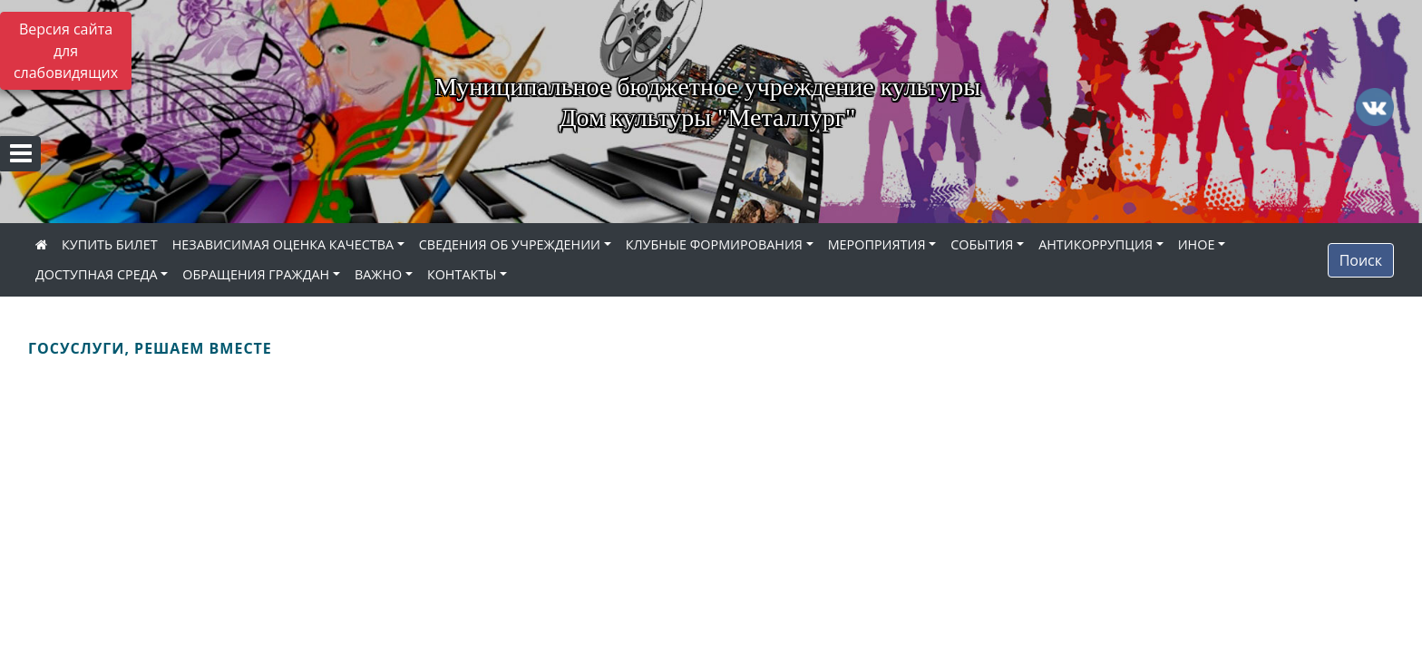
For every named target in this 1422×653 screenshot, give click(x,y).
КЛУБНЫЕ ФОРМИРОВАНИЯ (714, 244)
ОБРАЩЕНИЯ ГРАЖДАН (255, 274)
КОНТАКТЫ (462, 274)
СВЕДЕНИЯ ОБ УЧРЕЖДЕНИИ (509, 244)
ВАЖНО (378, 274)
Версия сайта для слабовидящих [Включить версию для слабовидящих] (66, 51)
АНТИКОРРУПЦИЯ (1095, 244)
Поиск (1360, 260)
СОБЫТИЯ (981, 244)
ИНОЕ (1196, 244)
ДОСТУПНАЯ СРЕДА (96, 274)
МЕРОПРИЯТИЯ (877, 244)
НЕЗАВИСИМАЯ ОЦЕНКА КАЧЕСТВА (283, 244)
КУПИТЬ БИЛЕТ (110, 244)
